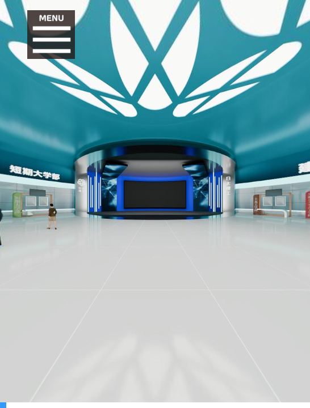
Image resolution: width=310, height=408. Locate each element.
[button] (51, 34)
